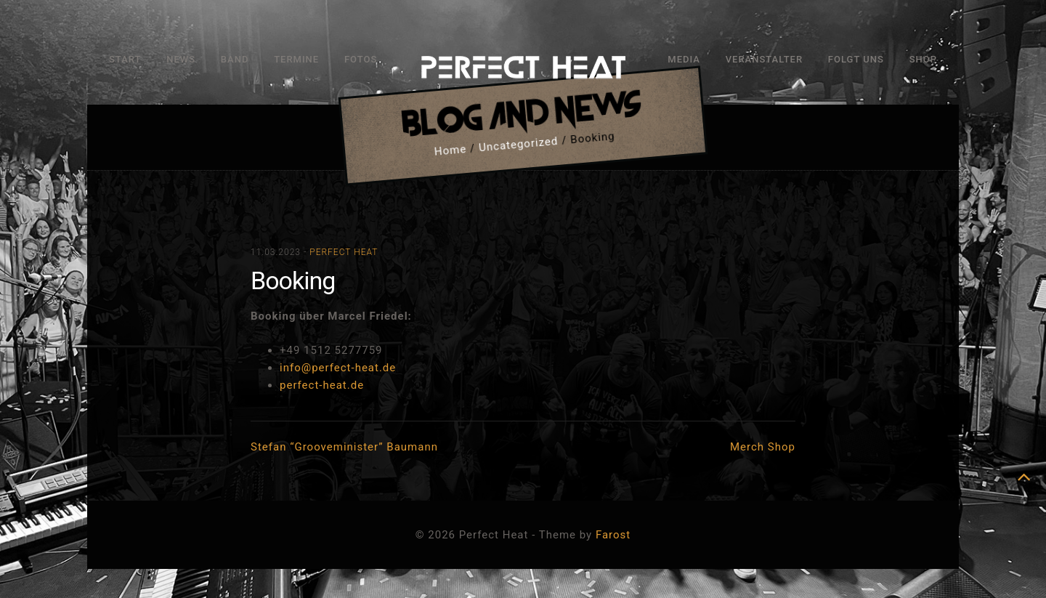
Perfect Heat (343, 252)
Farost (613, 534)
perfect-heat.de (322, 385)
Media (684, 59)
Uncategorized (518, 144)
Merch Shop (762, 446)
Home (450, 150)
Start (125, 59)
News (180, 59)
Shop (923, 59)
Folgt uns (856, 59)
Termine (296, 59)
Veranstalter (764, 59)
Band (235, 59)
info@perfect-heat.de (338, 367)
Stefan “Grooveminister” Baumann (344, 446)
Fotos (360, 59)
